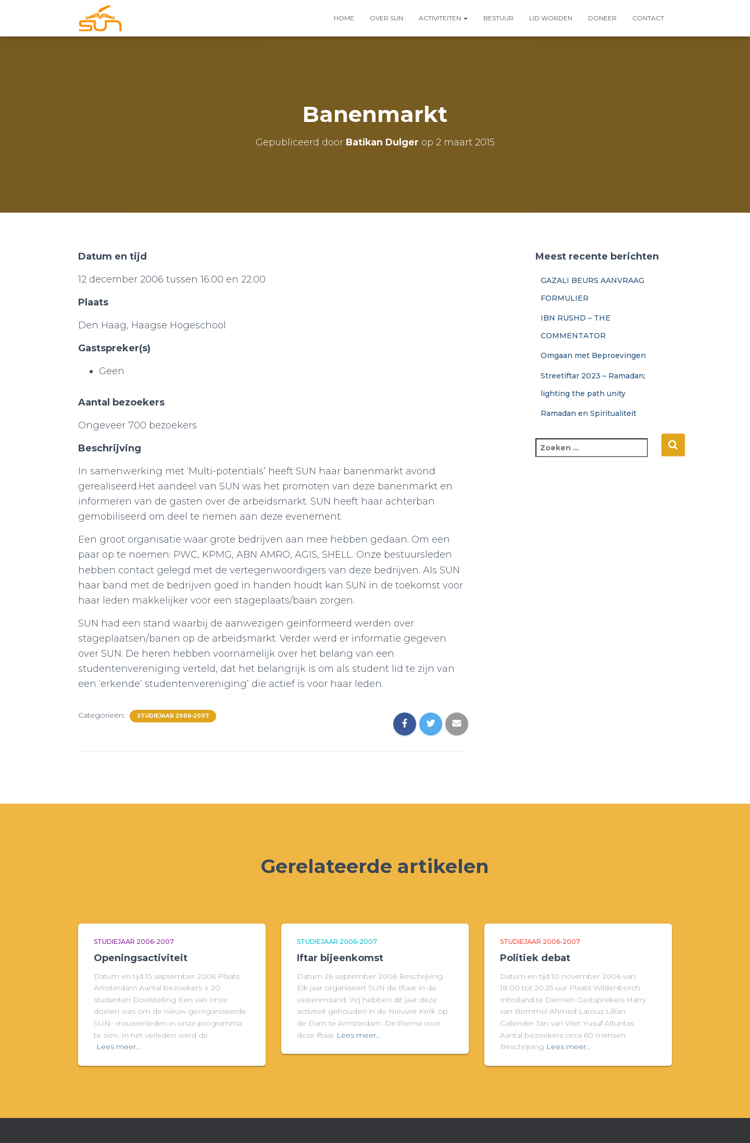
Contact (648, 18)
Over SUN (386, 18)
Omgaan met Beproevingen (593, 355)
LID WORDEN (550, 18)
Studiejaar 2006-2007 (173, 715)
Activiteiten (443, 18)
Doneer (602, 18)
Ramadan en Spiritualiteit (588, 413)
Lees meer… (118, 1046)
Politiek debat (535, 958)
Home (344, 18)
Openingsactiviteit (141, 958)
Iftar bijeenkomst (340, 958)
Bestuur (498, 18)
